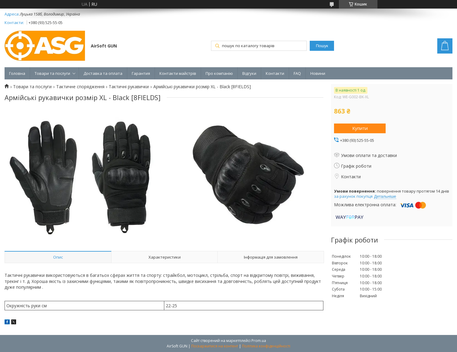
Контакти (275, 73)
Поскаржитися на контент (214, 346)
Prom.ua (258, 340)
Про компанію (219, 73)
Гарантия (141, 73)
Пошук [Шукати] (322, 46)
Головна (17, 73)
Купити (360, 128)
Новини (317, 73)
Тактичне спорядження (80, 86)
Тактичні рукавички (129, 86)
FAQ (297, 73)
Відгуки (249, 73)
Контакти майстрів (177, 73)
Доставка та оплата (103, 73)
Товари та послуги (52, 73)
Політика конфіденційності (266, 346)
